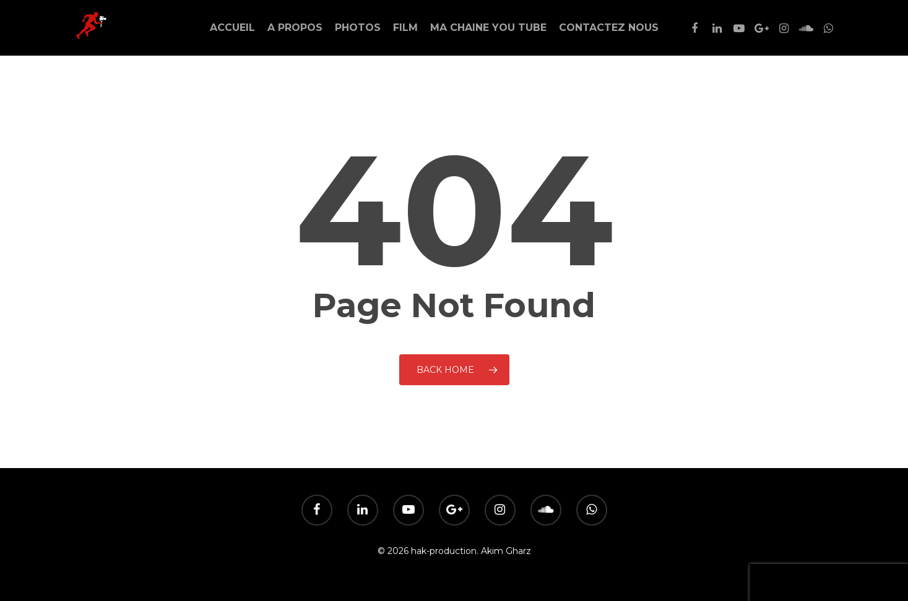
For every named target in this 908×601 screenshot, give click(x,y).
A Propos (294, 28)
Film (405, 28)
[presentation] (829, 582)
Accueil (232, 28)
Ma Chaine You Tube (488, 28)
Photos (358, 28)
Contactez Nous (609, 28)
